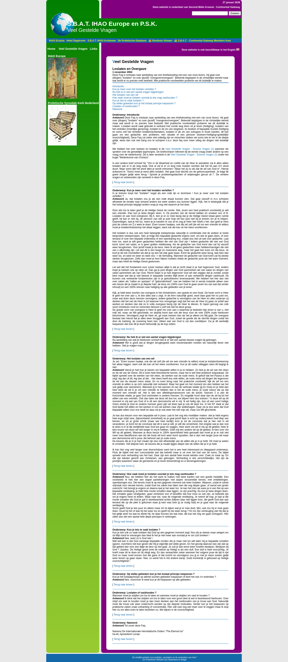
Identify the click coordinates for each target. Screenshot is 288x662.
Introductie (118, 86)
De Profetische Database (132, 40)
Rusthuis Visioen (160, 40)
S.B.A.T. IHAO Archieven (102, 40)
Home (51, 48)
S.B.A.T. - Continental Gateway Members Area (202, 40)
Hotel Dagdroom (75, 40)
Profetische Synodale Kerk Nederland (73, 103)
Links (94, 48)
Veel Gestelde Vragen (73, 48)
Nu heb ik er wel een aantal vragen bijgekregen (138, 92)
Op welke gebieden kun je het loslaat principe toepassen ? (144, 103)
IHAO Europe (57, 56)
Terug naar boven (123, 182)
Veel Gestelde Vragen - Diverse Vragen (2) (194, 154)
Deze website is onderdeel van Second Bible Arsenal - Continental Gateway (196, 7)
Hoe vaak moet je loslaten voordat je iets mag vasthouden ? (144, 97)
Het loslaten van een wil (125, 94)
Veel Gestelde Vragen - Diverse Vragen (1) (190, 149)
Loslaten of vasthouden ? (126, 106)
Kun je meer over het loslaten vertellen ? (134, 89)
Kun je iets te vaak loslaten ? (128, 100)
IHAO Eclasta (56, 40)
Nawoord (117, 109)
